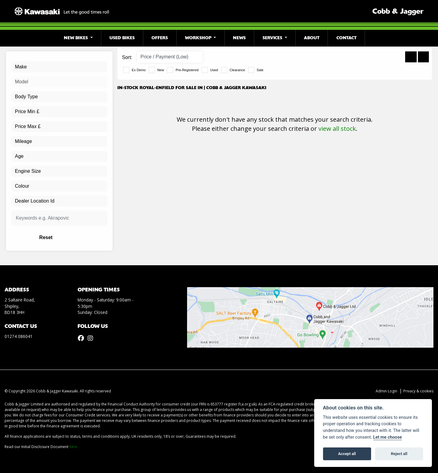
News (239, 38)
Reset (76, 237)
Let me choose (387, 437)
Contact (346, 38)
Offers (159, 38)
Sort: (127, 57)
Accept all (347, 453)
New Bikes (76, 38)
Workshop (199, 38)
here (73, 446)
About (311, 38)
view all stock (337, 128)
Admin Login (386, 391)
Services (272, 38)
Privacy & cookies (418, 391)
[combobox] (59, 66)
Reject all (399, 453)
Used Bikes (122, 38)
